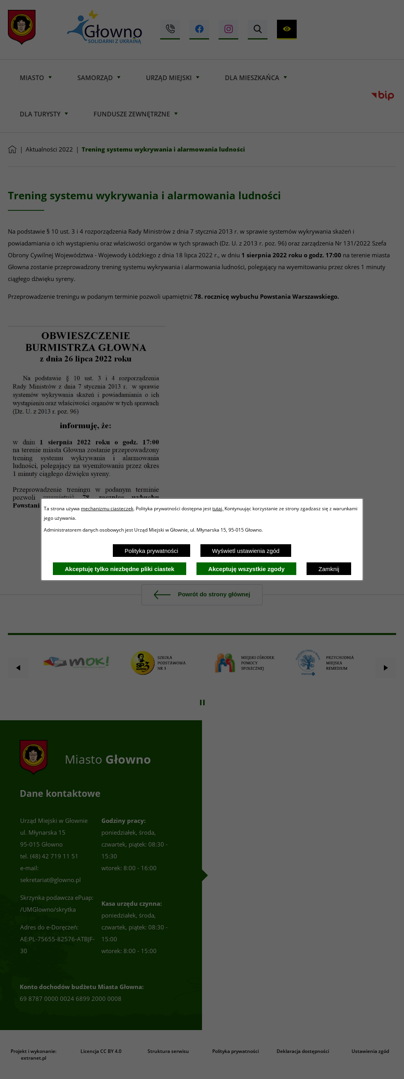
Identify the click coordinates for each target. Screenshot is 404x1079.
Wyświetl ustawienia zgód (246, 550)
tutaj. (217, 508)
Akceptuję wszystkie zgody (246, 569)
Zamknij (328, 569)
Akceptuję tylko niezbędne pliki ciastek (119, 569)
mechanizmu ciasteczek (107, 508)
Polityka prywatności (151, 550)
